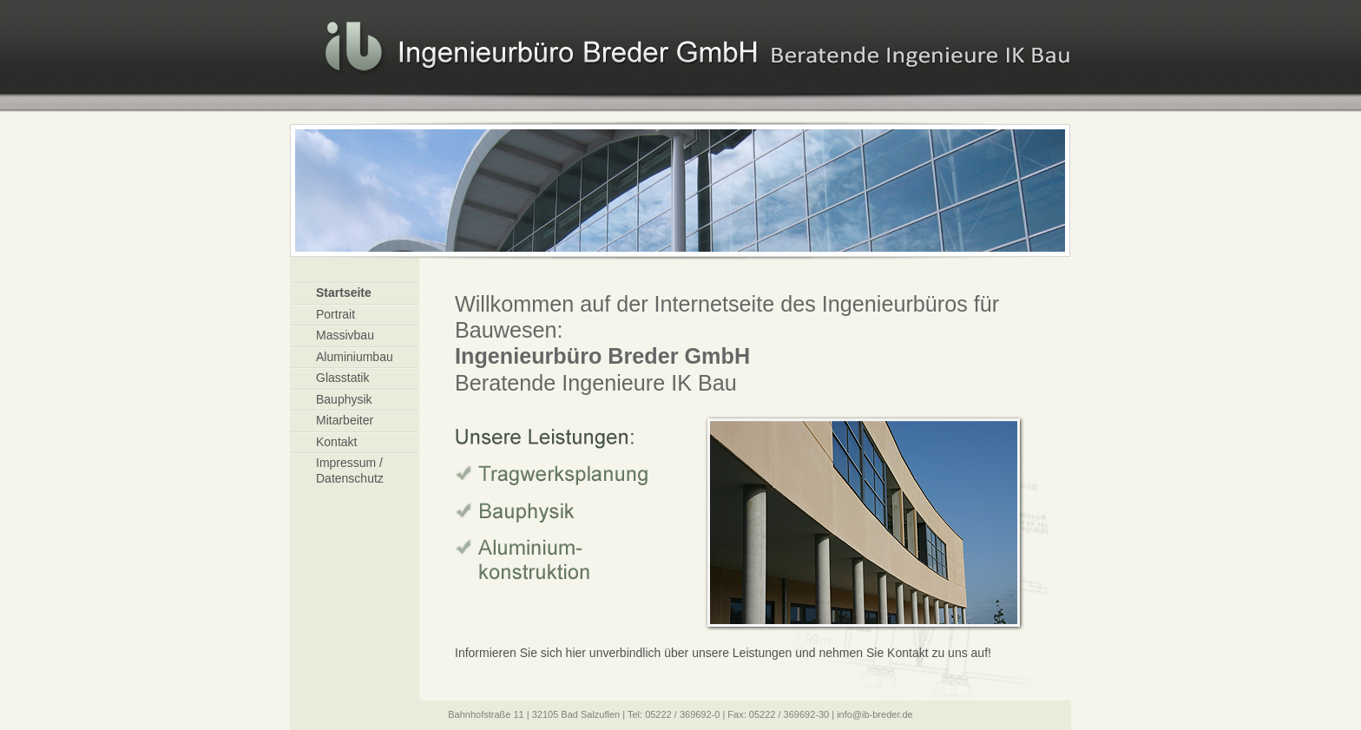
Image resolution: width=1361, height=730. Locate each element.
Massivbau (345, 335)
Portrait (335, 314)
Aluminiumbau (354, 357)
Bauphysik (344, 399)
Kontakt (336, 442)
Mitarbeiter (344, 420)
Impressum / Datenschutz (350, 470)
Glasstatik (342, 378)
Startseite (343, 292)
